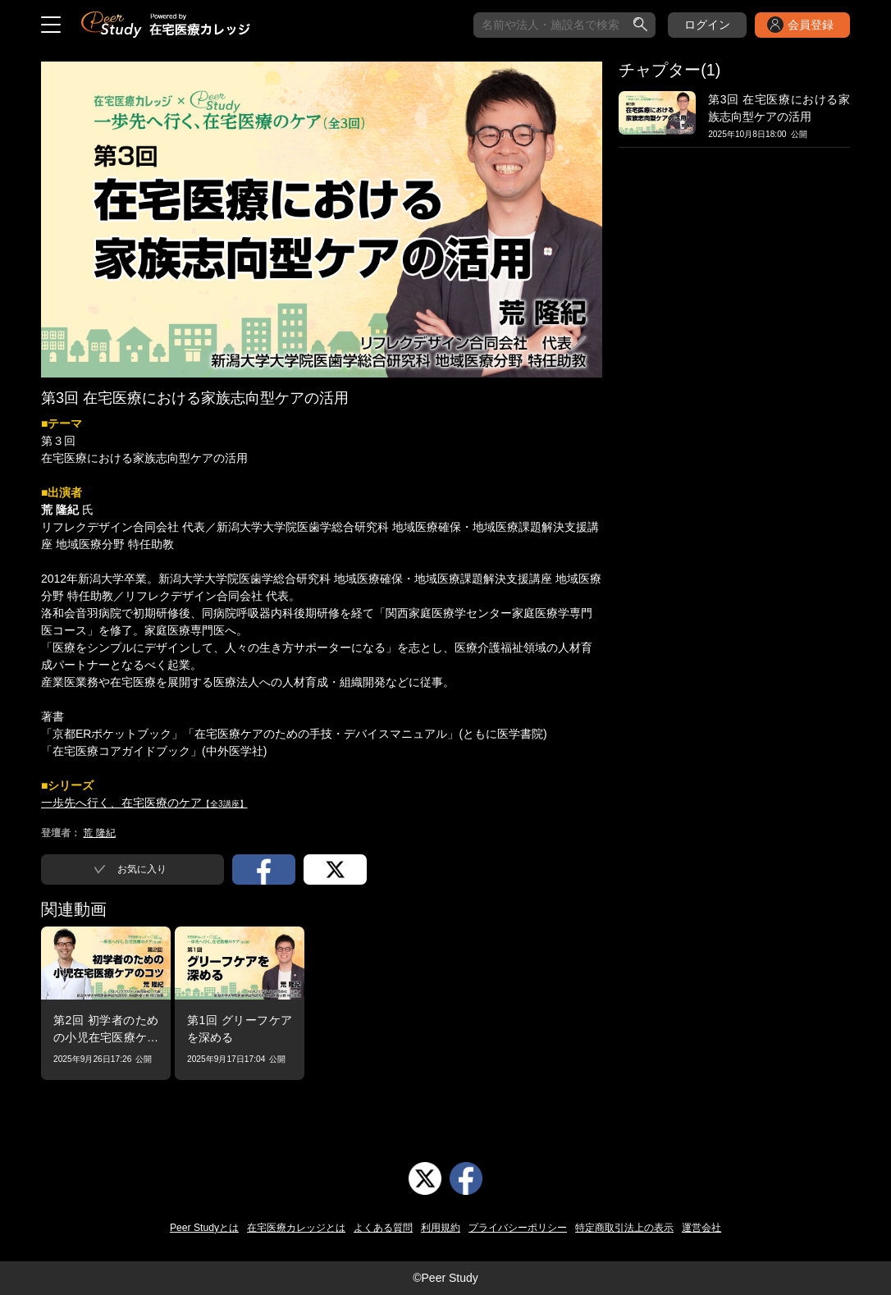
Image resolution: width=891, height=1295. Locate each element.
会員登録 (811, 24)
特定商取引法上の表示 (624, 1227)
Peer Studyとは (204, 1227)
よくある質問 (383, 1227)
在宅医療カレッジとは (296, 1227)
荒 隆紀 (99, 833)
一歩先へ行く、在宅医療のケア (144, 802)
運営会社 (701, 1227)
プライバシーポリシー (517, 1227)
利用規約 (440, 1227)
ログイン (707, 24)
